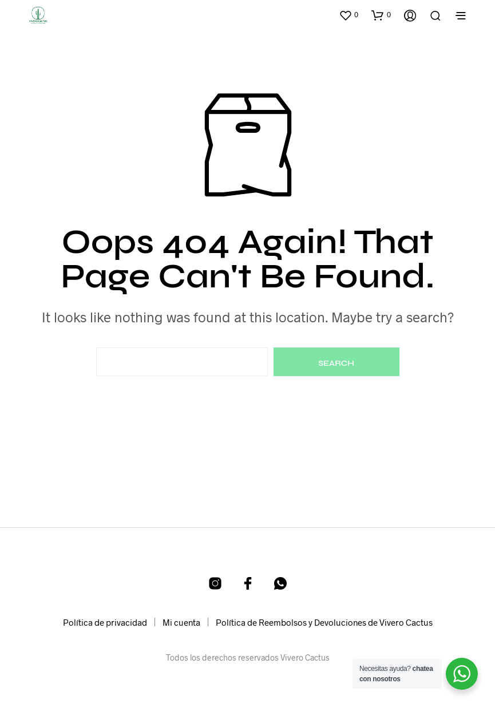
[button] (348, 15)
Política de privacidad (105, 622)
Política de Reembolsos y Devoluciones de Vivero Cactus (324, 622)
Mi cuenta (181, 622)
